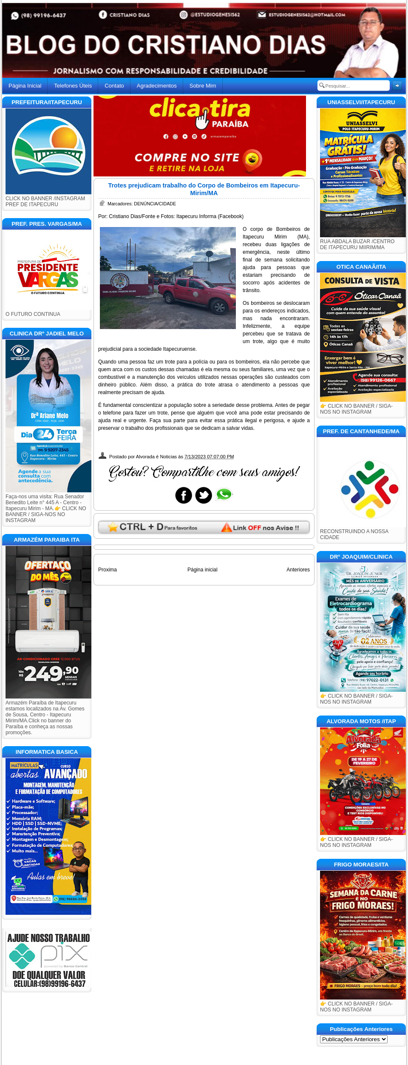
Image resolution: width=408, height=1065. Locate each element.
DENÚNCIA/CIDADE (155, 203)
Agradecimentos (157, 85)
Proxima (107, 570)
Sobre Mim (203, 85)
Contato (114, 85)
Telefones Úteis (73, 85)
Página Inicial (24, 85)
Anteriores (298, 570)
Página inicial (202, 570)
